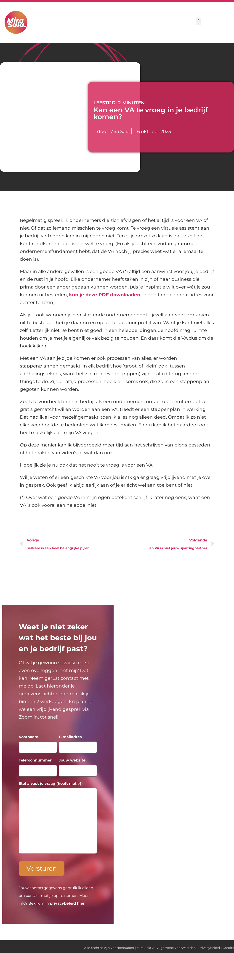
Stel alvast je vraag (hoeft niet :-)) (51, 782)
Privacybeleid (209, 945)
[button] (198, 21)
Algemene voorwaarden (176, 945)
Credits (228, 945)
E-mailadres (70, 737)
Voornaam (28, 737)
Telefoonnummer (35, 759)
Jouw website (72, 759)
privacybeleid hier (67, 901)
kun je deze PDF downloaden (104, 294)
